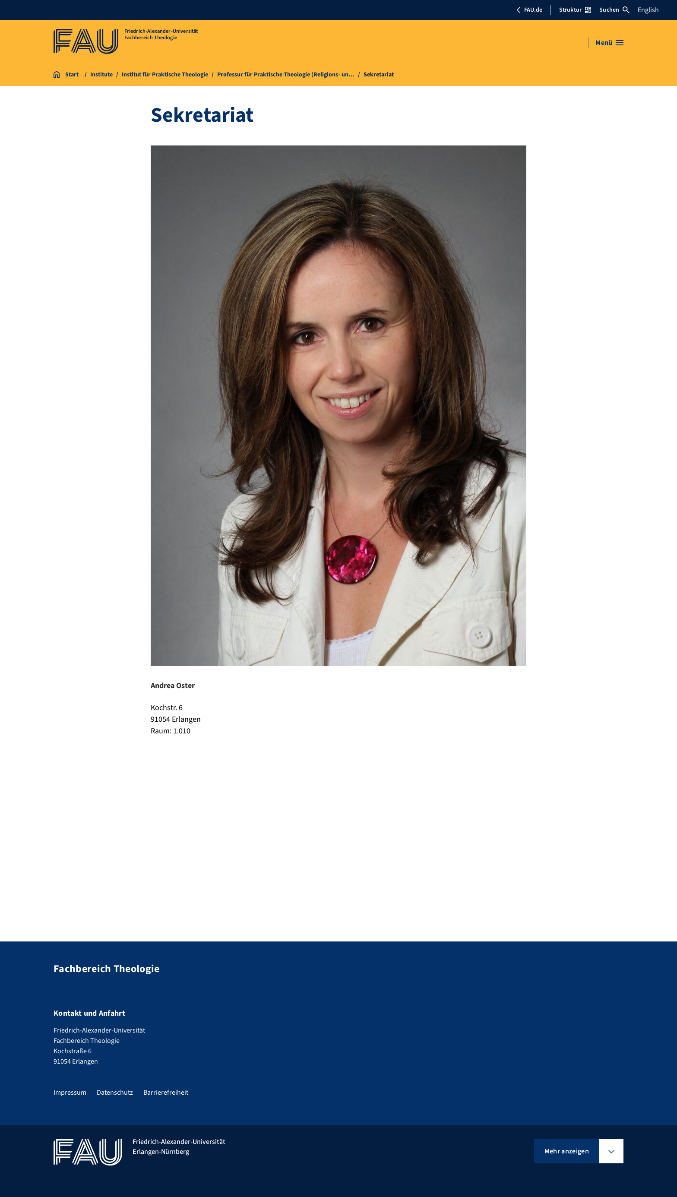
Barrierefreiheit (165, 1092)
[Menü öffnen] (609, 42)
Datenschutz (115, 1092)
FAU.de (529, 10)
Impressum (70, 1092)
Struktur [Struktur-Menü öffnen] (575, 10)
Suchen (614, 10)
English (648, 10)
